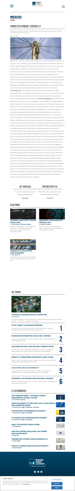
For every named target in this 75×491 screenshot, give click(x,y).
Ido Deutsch (17, 426)
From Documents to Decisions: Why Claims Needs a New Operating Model (33, 404)
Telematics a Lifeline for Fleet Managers (21, 252)
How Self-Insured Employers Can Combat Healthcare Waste (29, 432)
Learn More (50, 198)
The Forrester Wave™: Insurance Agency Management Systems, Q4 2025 (28, 397)
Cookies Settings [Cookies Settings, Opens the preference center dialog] (57, 479)
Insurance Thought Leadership (23, 407)
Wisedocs (36, 407)
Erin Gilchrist (16, 255)
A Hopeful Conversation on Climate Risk (29, 315)
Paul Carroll (16, 316)
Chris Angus (17, 441)
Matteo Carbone (26, 224)
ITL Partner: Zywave (19, 399)
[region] (37, 483)
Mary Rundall (17, 448)
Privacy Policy (26, 484)
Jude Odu (16, 435)
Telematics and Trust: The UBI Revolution (23, 221)
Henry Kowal (16, 224)
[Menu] (14, 5)
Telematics (12, 20)
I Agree (57, 487)
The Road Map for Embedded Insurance (28, 411)
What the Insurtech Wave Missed (25, 425)
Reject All (56, 483)
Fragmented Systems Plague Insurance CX (29, 439)
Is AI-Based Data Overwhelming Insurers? (29, 418)
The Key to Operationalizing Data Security (30, 446)
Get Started (25, 198)
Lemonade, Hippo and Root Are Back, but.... (51, 221)
